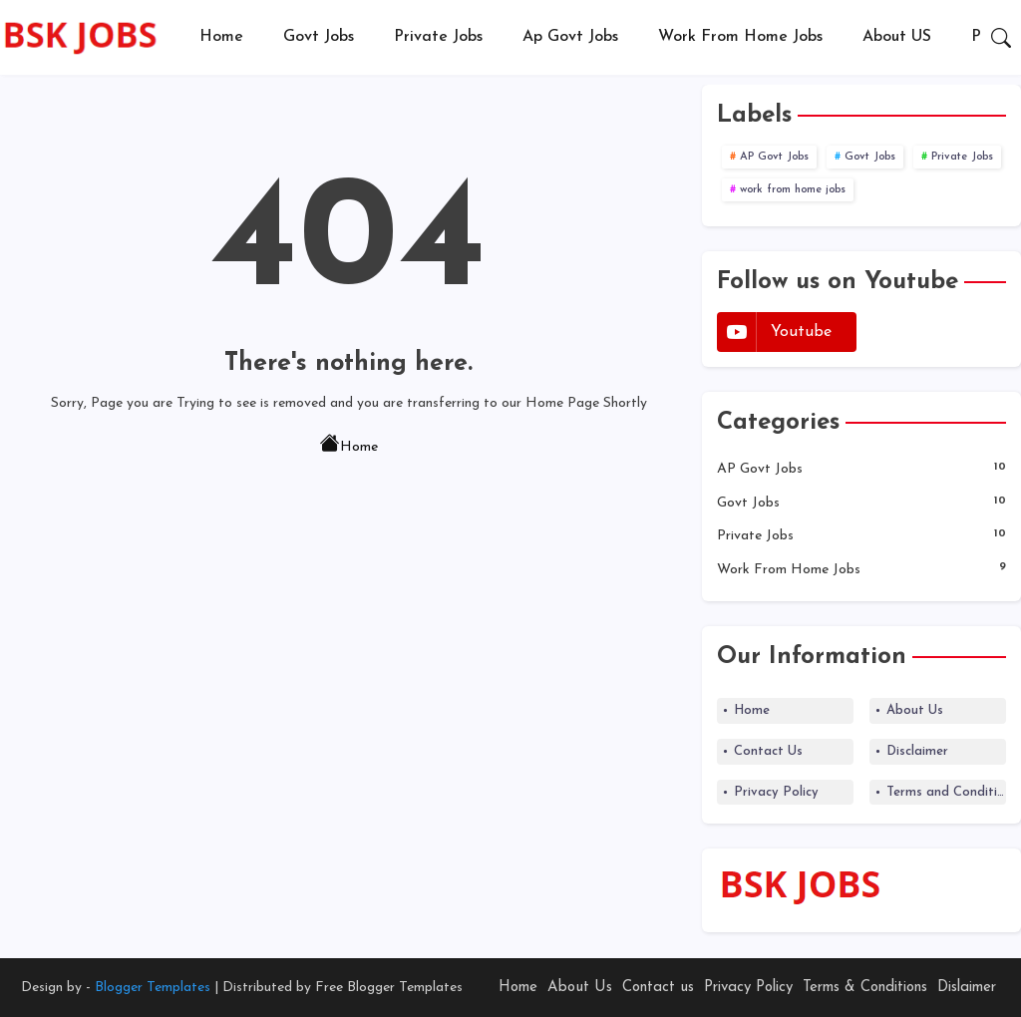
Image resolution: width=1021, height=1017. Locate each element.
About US (896, 37)
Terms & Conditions (865, 987)
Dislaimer (966, 987)
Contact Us (768, 751)
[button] (1001, 38)
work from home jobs (793, 189)
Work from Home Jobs (740, 37)
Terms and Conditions (946, 792)
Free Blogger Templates (389, 987)
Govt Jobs (318, 37)
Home (221, 37)
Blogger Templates (152, 987)
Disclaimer (917, 751)
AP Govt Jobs (774, 157)
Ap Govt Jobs (570, 37)
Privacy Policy (776, 792)
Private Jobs (438, 37)
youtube (801, 332)
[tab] (221, 37)
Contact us (658, 987)
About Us (914, 710)
